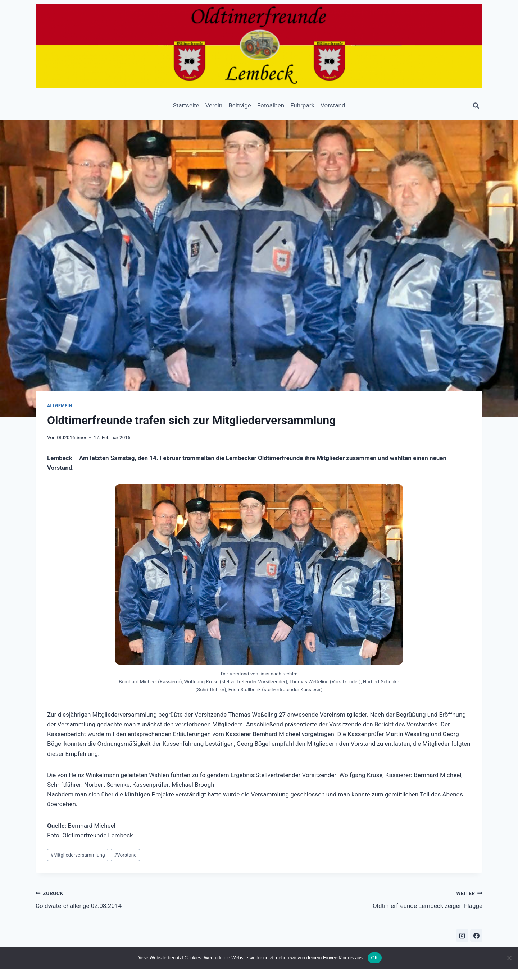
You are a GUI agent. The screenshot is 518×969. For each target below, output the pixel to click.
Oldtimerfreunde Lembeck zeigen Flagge (373, 898)
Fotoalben (270, 105)
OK (374, 957)
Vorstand (333, 105)
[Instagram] (462, 935)
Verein (214, 105)
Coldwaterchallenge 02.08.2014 (144, 898)
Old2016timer (71, 437)
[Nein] (509, 957)
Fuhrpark (302, 105)
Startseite (186, 105)
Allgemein (59, 405)
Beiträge (239, 105)
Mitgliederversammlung (77, 855)
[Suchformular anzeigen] (475, 105)
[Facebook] (476, 935)
